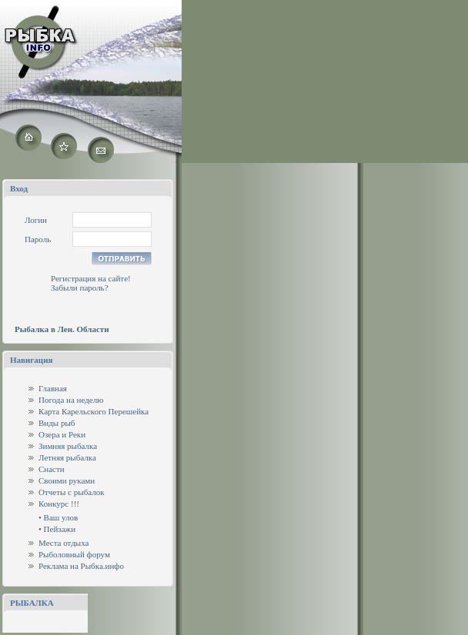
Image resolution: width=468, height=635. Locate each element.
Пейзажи (59, 529)
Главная (52, 388)
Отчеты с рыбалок (71, 492)
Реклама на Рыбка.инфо (81, 565)
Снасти (51, 469)
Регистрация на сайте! (91, 278)
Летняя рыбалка (67, 457)
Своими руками (66, 480)
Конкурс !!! (58, 503)
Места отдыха (63, 542)
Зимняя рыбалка (67, 445)
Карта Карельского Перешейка (93, 411)
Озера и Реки (61, 434)
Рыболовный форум (74, 554)
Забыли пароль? (80, 287)
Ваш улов (61, 517)
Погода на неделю (70, 399)
